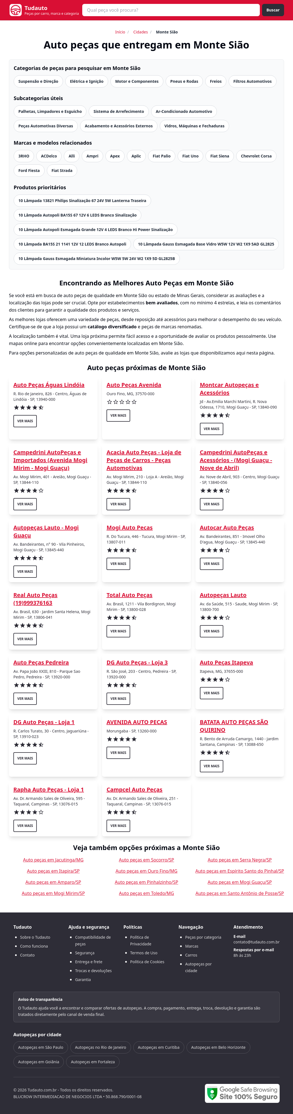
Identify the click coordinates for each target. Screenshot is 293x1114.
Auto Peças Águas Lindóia (48, 385)
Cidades (140, 32)
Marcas (191, 946)
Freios (216, 81)
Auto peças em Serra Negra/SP (240, 860)
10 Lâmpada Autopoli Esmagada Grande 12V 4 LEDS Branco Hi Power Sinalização (95, 229)
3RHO (23, 156)
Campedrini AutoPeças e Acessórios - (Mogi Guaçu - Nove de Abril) (236, 460)
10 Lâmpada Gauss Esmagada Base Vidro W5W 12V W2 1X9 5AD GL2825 (206, 244)
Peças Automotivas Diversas (45, 125)
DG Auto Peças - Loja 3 (137, 662)
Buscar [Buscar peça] (273, 10)
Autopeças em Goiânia (38, 1061)
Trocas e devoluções (93, 970)
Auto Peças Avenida (133, 385)
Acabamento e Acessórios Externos (119, 125)
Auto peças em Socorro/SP (146, 860)
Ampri (92, 156)
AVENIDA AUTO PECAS (136, 722)
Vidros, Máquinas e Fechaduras (194, 125)
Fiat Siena (219, 156)
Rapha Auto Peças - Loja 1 (48, 789)
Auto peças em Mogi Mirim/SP (53, 893)
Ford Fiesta (29, 170)
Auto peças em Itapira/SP (53, 871)
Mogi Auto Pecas (129, 527)
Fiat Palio (162, 156)
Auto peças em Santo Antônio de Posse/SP (239, 893)
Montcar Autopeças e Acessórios (229, 388)
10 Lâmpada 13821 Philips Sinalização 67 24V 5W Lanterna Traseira (82, 200)
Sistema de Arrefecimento (118, 111)
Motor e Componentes (137, 81)
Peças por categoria (203, 937)
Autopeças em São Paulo (40, 1047)
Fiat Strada (62, 170)
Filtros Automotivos (252, 81)
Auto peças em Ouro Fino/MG (147, 871)
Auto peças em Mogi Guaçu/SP (240, 882)
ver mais (25, 421)
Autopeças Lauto (223, 595)
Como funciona (34, 946)
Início (120, 32)
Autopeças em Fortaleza (93, 1061)
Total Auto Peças (129, 595)
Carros (191, 955)
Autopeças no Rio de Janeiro (100, 1047)
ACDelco (49, 156)
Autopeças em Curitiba (159, 1047)
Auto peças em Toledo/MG (146, 893)
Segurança (84, 952)
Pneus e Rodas (184, 81)
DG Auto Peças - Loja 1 (43, 722)
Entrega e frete (88, 961)
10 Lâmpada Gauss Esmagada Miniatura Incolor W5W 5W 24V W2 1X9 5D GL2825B (96, 258)
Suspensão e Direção (38, 81)
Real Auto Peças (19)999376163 (35, 598)
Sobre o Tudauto (35, 937)
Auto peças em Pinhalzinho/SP (146, 882)
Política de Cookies (147, 961)
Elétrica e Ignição (86, 81)
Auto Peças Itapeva (226, 662)
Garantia (83, 979)
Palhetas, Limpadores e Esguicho (50, 111)
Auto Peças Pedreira (41, 662)
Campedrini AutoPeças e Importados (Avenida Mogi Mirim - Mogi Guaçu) (50, 460)
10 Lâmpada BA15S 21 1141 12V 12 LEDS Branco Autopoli (72, 244)
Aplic (136, 156)
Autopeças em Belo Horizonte (218, 1047)
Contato (27, 955)
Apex (115, 156)
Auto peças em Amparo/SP (53, 882)
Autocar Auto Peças (227, 527)
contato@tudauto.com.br (257, 942)
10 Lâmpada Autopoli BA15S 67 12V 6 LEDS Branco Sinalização (77, 215)
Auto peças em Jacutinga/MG (53, 860)
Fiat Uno (190, 156)
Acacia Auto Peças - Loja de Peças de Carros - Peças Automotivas (143, 460)
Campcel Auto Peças (134, 789)
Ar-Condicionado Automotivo (184, 111)
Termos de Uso (144, 952)
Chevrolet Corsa (256, 156)
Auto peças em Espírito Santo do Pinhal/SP (239, 871)
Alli (72, 156)
